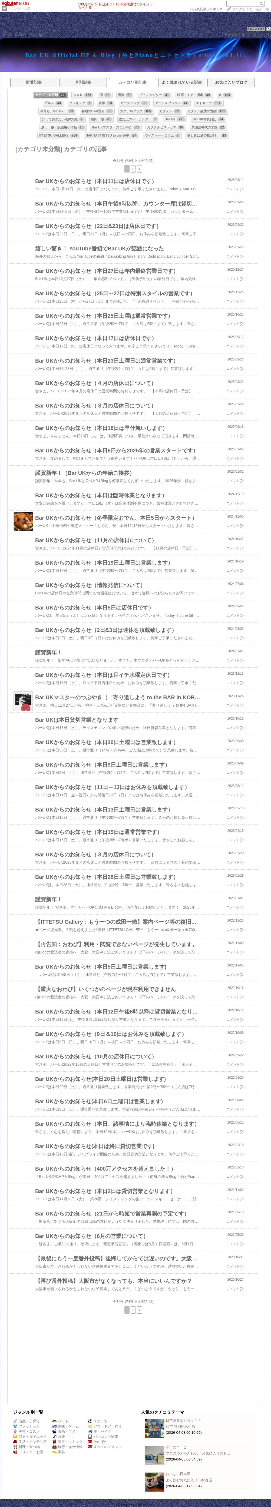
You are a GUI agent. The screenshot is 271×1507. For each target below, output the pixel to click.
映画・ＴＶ (63, 1431)
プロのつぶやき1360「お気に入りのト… (198, 1453)
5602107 (256, 29)
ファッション (26, 1426)
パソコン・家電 (103, 1437)
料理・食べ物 (26, 1447)
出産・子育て (26, 1421)
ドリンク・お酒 (19, 9)
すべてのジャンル (105, 1447)
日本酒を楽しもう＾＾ (183, 1420)
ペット (60, 1421)
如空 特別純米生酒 (180, 1427)
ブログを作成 (242, 9)
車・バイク (99, 1431)
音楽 (58, 1437)
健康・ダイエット (30, 1437)
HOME (6, 35)
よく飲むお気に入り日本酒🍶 (189, 1480)
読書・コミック (67, 1442)
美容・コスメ (26, 1431)
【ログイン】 (260, 34)
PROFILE (36, 35)
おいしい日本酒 (178, 1474)
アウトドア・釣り (105, 1426)
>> (206, 9)
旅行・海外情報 (67, 1447)
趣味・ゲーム (65, 1426)
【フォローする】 (234, 34)
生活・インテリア (30, 1442)
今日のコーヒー (178, 1447)
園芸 (58, 1452)
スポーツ (98, 1421)
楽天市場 (262, 9)
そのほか (98, 1442)
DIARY (20, 35)
